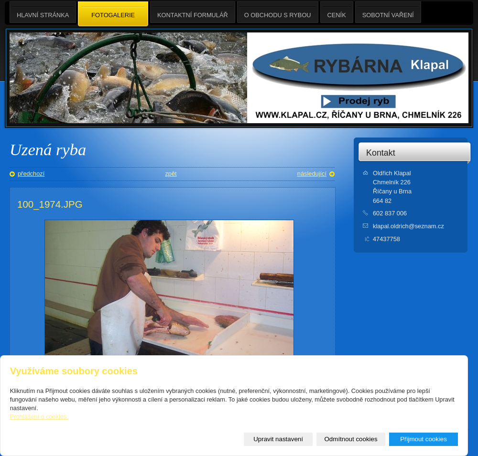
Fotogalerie (113, 14)
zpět (170, 173)
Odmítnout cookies (351, 439)
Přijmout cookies (423, 439)
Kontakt (380, 153)
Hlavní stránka (43, 12)
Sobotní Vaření (388, 12)
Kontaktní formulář (192, 12)
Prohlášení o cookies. (39, 416)
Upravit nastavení (278, 439)
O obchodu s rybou (277, 12)
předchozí (31, 173)
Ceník (336, 12)
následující (311, 173)
